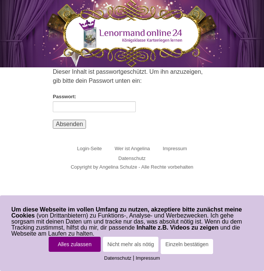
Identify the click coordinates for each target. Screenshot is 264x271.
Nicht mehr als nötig (130, 244)
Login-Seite (89, 148)
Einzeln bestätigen (186, 244)
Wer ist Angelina (132, 148)
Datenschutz (132, 158)
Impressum (175, 148)
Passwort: (94, 103)
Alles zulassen (75, 244)
